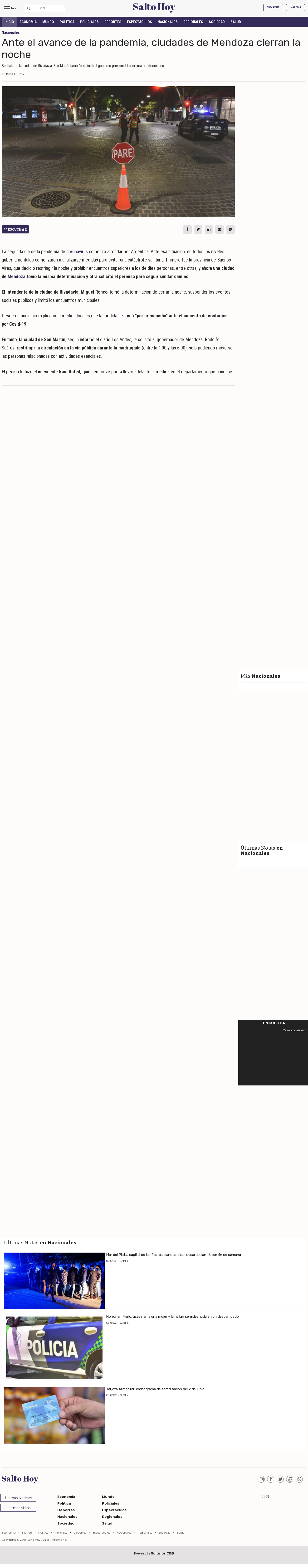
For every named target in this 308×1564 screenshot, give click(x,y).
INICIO (9, 22)
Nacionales (168, 22)
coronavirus (77, 251)
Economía (28, 22)
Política (67, 22)
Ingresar (295, 7)
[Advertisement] (118, 423)
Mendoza (16, 276)
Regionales (193, 22)
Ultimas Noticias (18, 1498)
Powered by (154, 1553)
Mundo (48, 22)
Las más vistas (18, 1508)
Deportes (112, 22)
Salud (235, 22)
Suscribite (273, 7)
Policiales (89, 22)
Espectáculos (139, 22)
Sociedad (217, 22)
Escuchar (15, 230)
